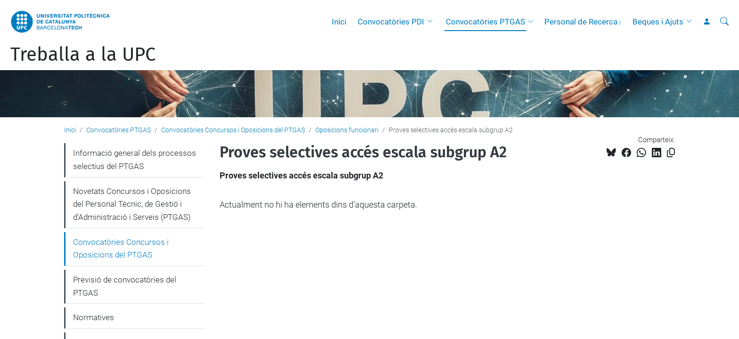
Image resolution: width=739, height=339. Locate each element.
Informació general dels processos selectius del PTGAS (134, 159)
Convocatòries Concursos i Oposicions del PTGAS (233, 130)
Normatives (93, 317)
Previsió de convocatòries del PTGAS (124, 286)
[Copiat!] (671, 152)
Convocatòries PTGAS (485, 21)
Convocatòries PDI (391, 21)
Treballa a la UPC (83, 54)
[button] (432, 21)
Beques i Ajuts (657, 21)
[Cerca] (724, 22)
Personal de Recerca (580, 21)
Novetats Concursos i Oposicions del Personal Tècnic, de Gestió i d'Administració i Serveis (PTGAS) (132, 204)
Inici (339, 21)
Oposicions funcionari (346, 130)
